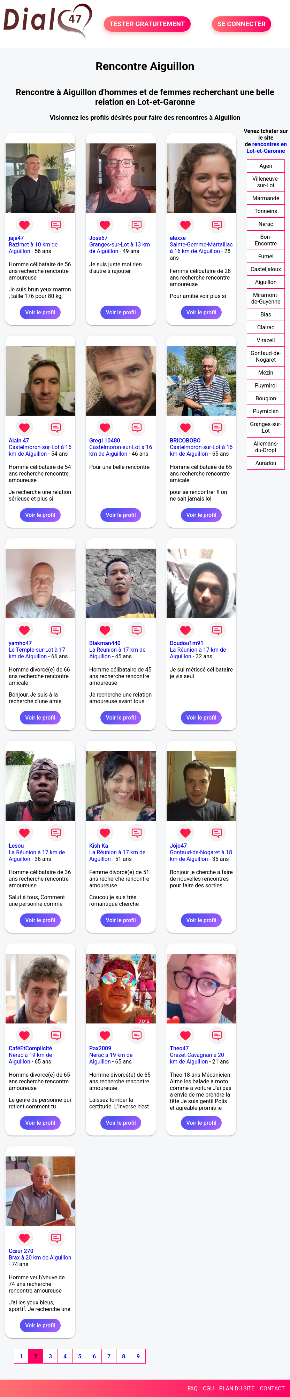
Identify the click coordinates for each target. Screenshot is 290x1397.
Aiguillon (266, 282)
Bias (265, 314)
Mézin (265, 372)
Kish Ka (98, 845)
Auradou (265, 463)
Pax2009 (100, 1048)
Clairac (265, 327)
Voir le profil (40, 312)
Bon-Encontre (266, 240)
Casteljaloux (266, 269)
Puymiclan (265, 411)
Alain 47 (19, 440)
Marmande (265, 198)
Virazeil (266, 340)
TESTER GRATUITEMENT (147, 24)
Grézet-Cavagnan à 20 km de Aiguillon (197, 1058)
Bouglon (265, 398)
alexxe (178, 238)
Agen (265, 166)
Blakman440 (105, 643)
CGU (208, 1388)
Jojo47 (178, 845)
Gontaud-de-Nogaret (266, 356)
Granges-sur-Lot (266, 427)
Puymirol (266, 385)
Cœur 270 (21, 1251)
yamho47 (20, 643)
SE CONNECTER (242, 24)
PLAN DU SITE (237, 1388)
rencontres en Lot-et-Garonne (266, 147)
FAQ (193, 1388)
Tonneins (265, 211)
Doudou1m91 (187, 643)
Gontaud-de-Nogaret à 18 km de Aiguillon (201, 855)
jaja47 (16, 238)
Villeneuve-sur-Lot (265, 182)
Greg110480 (104, 440)
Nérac (266, 224)
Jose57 (98, 238)
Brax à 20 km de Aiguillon (40, 1257)
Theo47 (179, 1048)
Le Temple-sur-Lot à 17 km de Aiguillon (37, 653)
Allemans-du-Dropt (265, 447)
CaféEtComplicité (30, 1048)
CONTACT (272, 1388)
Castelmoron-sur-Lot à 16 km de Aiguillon (40, 450)
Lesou (16, 845)
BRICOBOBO (185, 440)
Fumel (266, 256)
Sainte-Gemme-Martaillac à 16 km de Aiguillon (201, 247)
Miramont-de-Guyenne (266, 298)
